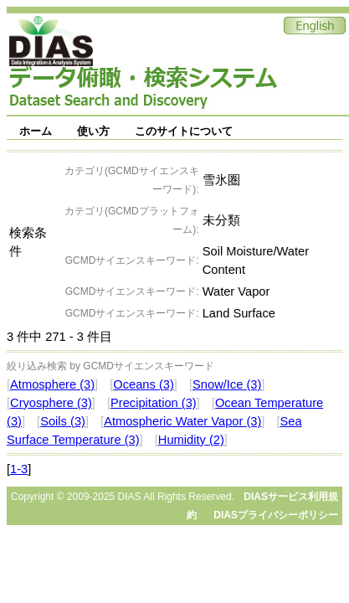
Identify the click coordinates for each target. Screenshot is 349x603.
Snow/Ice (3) (226, 384)
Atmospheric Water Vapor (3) (182, 421)
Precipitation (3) (153, 403)
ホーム (35, 131)
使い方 (93, 131)
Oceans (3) (143, 384)
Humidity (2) (191, 439)
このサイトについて (184, 131)
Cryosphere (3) (51, 403)
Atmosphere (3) (52, 384)
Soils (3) (62, 421)
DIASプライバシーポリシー (275, 515)
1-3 (19, 469)
